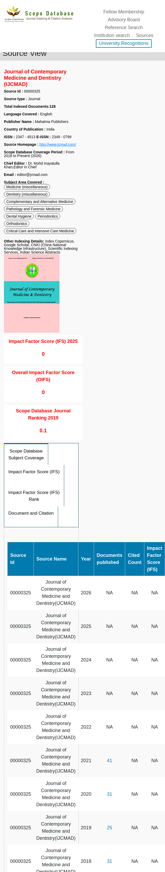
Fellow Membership (123, 11)
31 (109, 794)
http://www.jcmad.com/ (57, 144)
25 (109, 827)
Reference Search (124, 27)
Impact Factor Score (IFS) (34, 471)
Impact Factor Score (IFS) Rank (34, 496)
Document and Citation (31, 513)
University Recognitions (123, 43)
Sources (144, 35)
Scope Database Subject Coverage (26, 454)
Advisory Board (124, 19)
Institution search (112, 35)
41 (109, 760)
